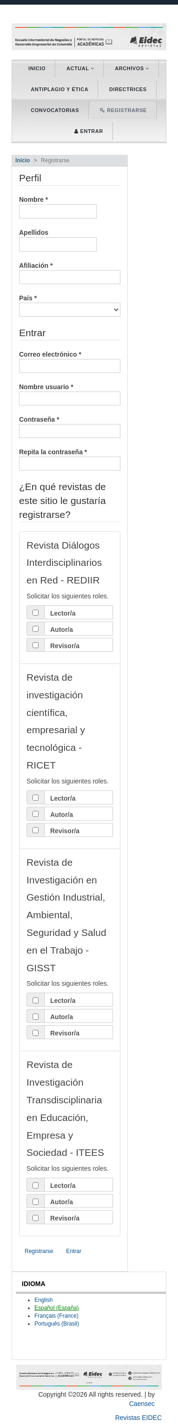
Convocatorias (55, 110)
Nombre (58, 207)
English (43, 1300)
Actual (80, 68)
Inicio (37, 68)
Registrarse (39, 1251)
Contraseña (69, 426)
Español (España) (56, 1308)
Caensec (142, 1403)
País (69, 305)
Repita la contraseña (69, 459)
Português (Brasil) (56, 1323)
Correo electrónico (69, 361)
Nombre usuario (69, 393)
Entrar (73, 1251)
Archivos (132, 68)
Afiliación (69, 272)
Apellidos (58, 240)
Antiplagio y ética (59, 89)
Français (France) (56, 1316)
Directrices (128, 89)
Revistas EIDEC (138, 1417)
